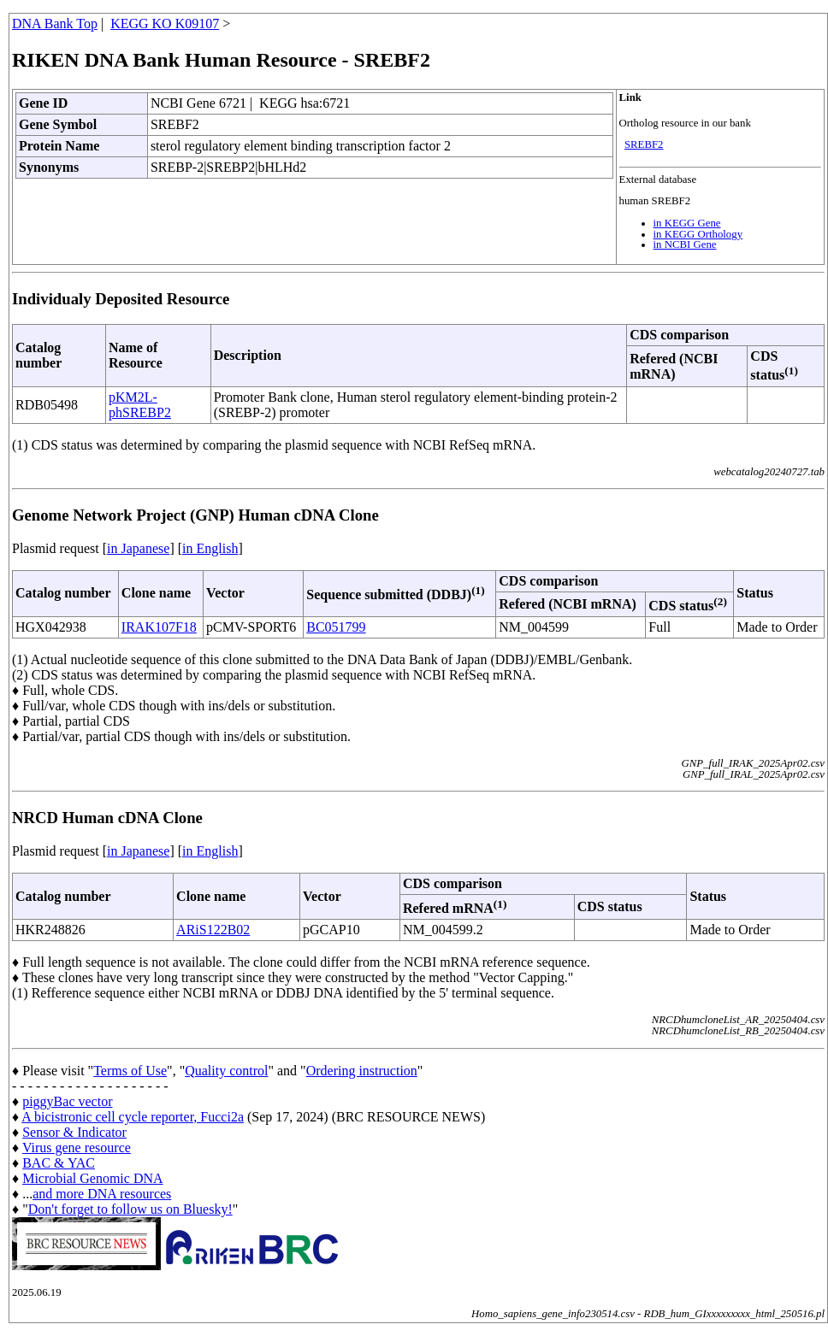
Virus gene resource (76, 1147)
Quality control (226, 1070)
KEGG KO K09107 (164, 23)
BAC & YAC (58, 1163)
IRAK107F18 (159, 627)
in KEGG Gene (687, 223)
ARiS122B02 (213, 929)
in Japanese (138, 548)
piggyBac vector (67, 1101)
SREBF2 (644, 144)
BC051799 (335, 627)
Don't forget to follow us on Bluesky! (130, 1209)
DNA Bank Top (55, 23)
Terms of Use (130, 1070)
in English (210, 548)
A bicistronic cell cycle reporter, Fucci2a (132, 1116)
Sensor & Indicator (74, 1132)
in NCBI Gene (685, 244)
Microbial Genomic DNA (92, 1178)
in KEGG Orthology (698, 234)
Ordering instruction (361, 1070)
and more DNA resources (102, 1193)
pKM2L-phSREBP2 (140, 405)
